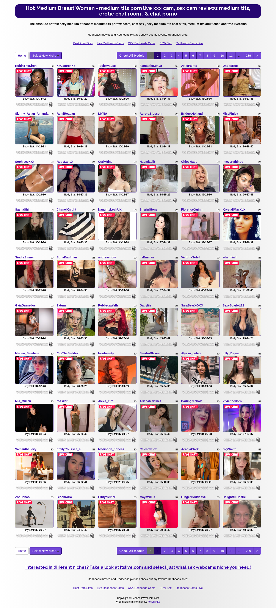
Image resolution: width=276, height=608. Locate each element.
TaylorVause (107, 65)
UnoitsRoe (230, 65)
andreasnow (107, 257)
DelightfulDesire (234, 497)
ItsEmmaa (147, 257)
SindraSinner (24, 257)
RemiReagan (66, 113)
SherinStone (148, 209)
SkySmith (230, 449)
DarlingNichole (191, 401)
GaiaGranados (25, 305)
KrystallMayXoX (234, 209)
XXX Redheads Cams (141, 43)
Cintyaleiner (106, 497)
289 (248, 55)
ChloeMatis (189, 161)
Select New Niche (45, 55)
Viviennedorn (232, 401)
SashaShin (23, 209)
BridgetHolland (192, 113)
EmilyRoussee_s (69, 449)
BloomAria (64, 497)
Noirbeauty (106, 353)
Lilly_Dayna (231, 353)
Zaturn (61, 305)
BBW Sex (166, 43)
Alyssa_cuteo (191, 353)
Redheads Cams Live (189, 43)
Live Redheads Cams (110, 43)
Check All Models (131, 55)
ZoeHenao (22, 497)
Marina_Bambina (27, 353)
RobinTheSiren (26, 65)
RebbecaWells (108, 305)
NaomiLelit (147, 161)
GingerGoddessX (193, 497)
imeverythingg (233, 161)
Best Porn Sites (83, 43)
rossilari (62, 401)
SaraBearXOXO (192, 305)
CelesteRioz (148, 449)
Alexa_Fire (105, 401)
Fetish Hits (154, 601)
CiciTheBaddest (68, 353)
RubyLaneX (65, 161)
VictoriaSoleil (190, 257)
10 (222, 55)
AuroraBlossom (151, 113)
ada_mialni (230, 257)
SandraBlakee (150, 353)
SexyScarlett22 (233, 305)
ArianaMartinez (150, 401)
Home (22, 55)
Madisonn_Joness (111, 449)
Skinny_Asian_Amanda (32, 113)
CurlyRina (105, 161)
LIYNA (102, 113)
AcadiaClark (190, 449)
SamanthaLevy (25, 449)
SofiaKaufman (67, 257)
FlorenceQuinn (191, 209)
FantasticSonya (151, 65)
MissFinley (230, 113)
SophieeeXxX (24, 161)
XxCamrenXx (66, 65)
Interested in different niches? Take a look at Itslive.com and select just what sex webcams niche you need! (138, 567)
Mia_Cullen (23, 401)
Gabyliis (145, 305)
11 (231, 55)
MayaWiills (147, 497)
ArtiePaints (189, 65)
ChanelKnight (66, 209)
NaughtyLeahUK (110, 209)
